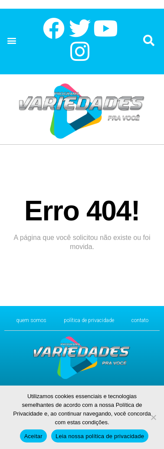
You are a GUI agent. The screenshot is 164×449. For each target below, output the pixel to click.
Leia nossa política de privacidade (100, 436)
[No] (153, 417)
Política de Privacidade (89, 320)
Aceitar (33, 436)
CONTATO (139, 320)
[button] (11, 40)
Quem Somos (31, 320)
